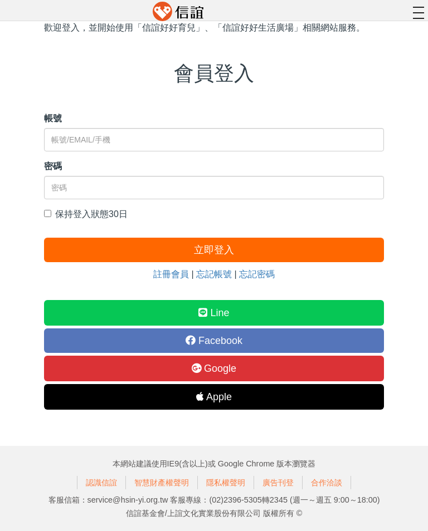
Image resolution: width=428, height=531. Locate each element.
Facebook (214, 340)
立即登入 (214, 249)
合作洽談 (326, 482)
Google (214, 368)
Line (213, 312)
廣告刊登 (278, 482)
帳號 (53, 118)
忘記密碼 (257, 274)
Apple (214, 396)
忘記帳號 (214, 274)
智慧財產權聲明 (161, 482)
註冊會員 (171, 274)
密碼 (53, 166)
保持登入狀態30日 (86, 214)
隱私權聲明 (225, 482)
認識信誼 (101, 482)
